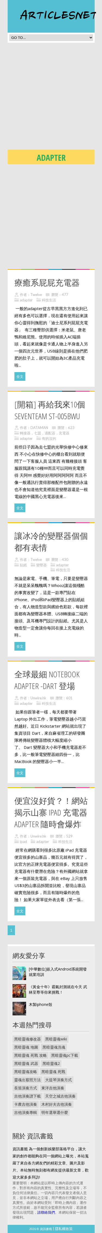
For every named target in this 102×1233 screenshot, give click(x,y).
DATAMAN (39, 427)
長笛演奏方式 (25, 1087)
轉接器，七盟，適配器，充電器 (44, 433)
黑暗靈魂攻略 (25, 1071)
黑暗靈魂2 (51, 1063)
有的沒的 (49, 438)
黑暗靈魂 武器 (26, 1063)
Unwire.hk (38, 698)
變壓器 (41, 565)
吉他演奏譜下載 (27, 1096)
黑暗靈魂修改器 (27, 1039)
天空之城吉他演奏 (60, 1096)
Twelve (36, 294)
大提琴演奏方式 (58, 1079)
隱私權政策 (64, 1228)
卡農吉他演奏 (25, 1104)
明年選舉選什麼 (54, 1112)
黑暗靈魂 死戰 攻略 (30, 1055)
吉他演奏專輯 (25, 1112)
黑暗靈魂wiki (56, 1039)
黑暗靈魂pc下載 (64, 1055)
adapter (26, 300)
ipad (23, 841)
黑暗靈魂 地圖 (26, 1047)
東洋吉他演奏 (52, 1087)
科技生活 (49, 300)
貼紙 (23, 565)
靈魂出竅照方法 (27, 1079)
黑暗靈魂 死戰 (53, 1071)
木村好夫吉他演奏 (56, 1104)
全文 (19, 376)
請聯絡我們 (46, 1212)
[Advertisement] (51, 98)
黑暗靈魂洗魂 (53, 1047)
